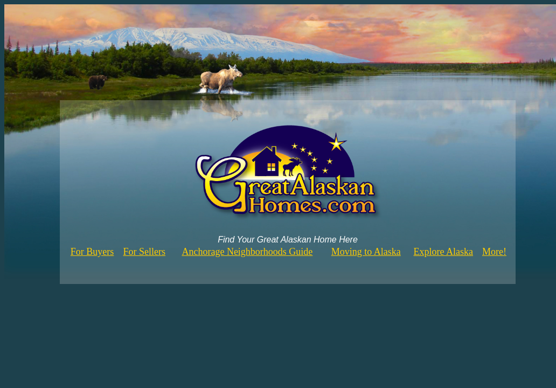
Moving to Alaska (366, 251)
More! (494, 251)
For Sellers (144, 251)
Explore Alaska (443, 251)
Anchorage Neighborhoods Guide (247, 251)
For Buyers (92, 251)
